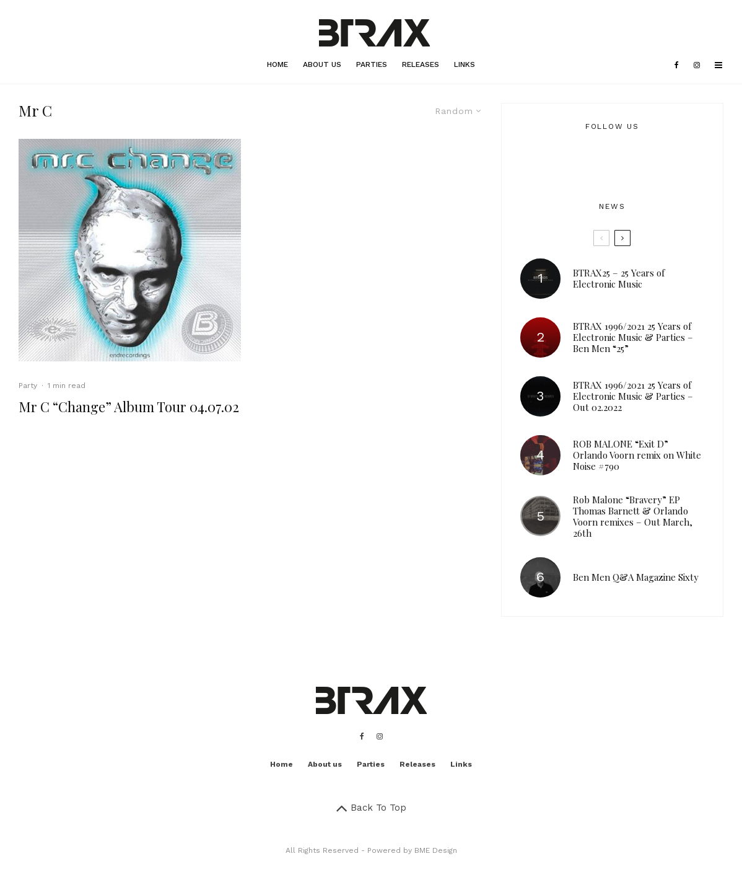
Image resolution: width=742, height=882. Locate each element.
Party (28, 385)
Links (464, 64)
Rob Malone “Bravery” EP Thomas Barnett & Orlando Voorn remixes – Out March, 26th (632, 516)
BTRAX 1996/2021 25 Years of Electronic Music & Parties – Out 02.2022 (633, 396)
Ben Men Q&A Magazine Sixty (636, 577)
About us (322, 64)
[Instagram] (696, 65)
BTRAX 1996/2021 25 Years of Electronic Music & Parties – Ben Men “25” (633, 337)
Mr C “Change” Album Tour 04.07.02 (129, 407)
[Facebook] (676, 65)
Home (277, 64)
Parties (371, 64)
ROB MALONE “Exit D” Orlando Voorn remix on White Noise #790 (637, 455)
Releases (420, 64)
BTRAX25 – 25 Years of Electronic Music (619, 278)
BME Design (435, 850)
